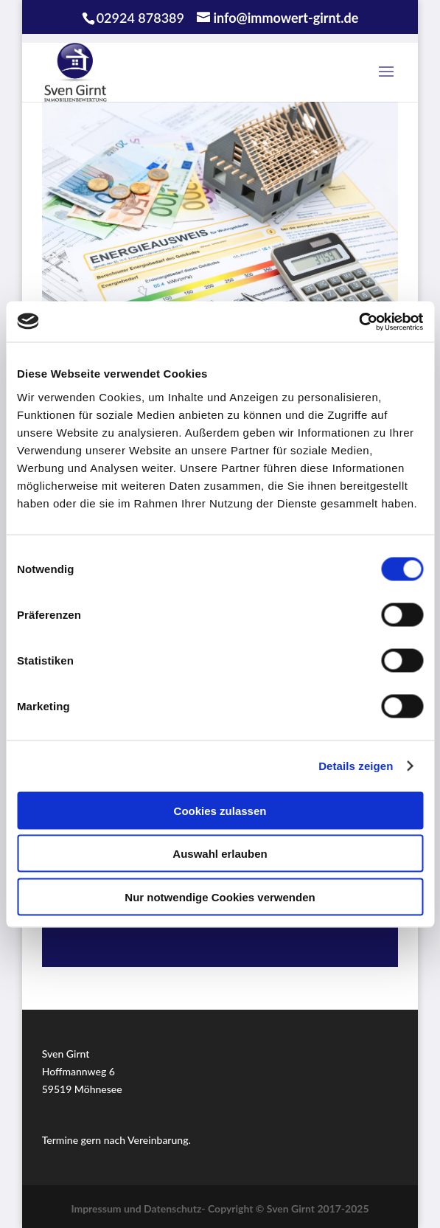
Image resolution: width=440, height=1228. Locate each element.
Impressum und (107, 1208)
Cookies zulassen (220, 810)
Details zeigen (355, 766)
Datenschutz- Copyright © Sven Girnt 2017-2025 (256, 1208)
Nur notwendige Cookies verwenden (220, 896)
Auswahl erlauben (219, 853)
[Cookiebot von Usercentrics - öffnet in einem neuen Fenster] (358, 321)
